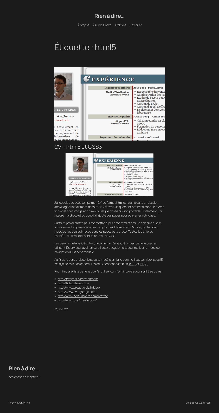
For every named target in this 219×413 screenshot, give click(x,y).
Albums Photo (102, 25)
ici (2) (144, 264)
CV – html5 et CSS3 (78, 147)
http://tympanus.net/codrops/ (78, 279)
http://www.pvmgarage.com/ (77, 292)
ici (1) (132, 264)
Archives (120, 25)
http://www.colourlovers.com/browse (83, 296)
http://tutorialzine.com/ (73, 283)
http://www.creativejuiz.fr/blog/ (79, 287)
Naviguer (135, 25)
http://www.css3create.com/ (77, 300)
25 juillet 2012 (61, 309)
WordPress (204, 402)
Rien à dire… (109, 16)
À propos (83, 25)
